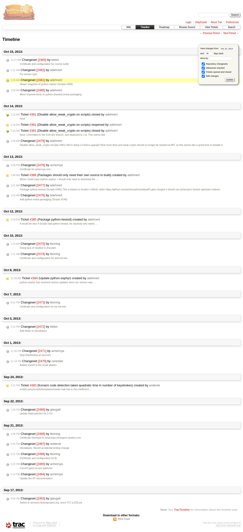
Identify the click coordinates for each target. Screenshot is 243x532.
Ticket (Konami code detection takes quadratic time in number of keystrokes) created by (85, 385)
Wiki (128, 27)
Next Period (229, 33)
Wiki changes (210, 76)
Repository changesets (215, 64)
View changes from (218, 48)
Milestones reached (213, 68)
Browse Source (187, 27)
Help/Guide (201, 22)
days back (214, 53)
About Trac (216, 22)
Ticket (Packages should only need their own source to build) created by (75, 175)
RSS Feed (124, 519)
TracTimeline (182, 509)
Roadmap (164, 27)
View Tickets (211, 27)
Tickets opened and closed (216, 72)
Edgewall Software (46, 525)
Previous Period (211, 33)
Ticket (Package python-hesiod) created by (55, 219)
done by (216, 58)
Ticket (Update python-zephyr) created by (55, 278)
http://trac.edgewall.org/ (228, 525)
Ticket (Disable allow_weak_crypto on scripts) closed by (64, 114)
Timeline (144, 27)
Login (188, 22)
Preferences (232, 22)
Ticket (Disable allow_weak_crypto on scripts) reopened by (66, 125)
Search (231, 27)
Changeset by (35, 60)
